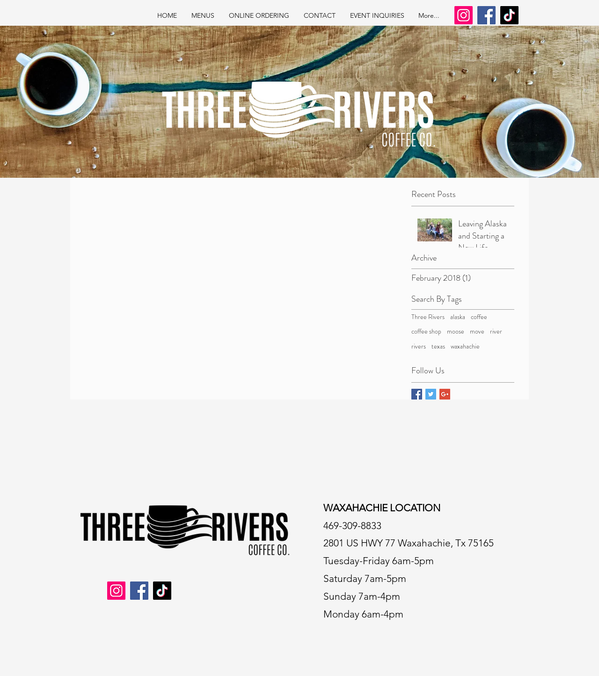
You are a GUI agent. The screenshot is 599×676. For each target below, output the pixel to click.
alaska (457, 317)
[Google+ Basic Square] (444, 394)
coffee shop (426, 331)
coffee (479, 317)
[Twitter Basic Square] (430, 394)
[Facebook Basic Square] (416, 394)
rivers (418, 346)
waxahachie (465, 346)
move (477, 331)
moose (455, 331)
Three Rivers (428, 317)
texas (438, 346)
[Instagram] (463, 15)
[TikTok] (509, 15)
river (496, 331)
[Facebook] (486, 15)
